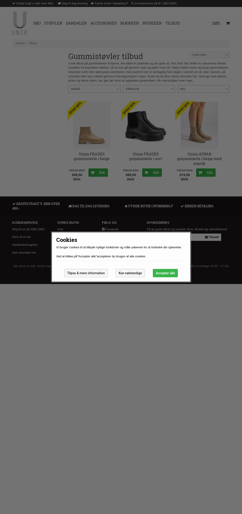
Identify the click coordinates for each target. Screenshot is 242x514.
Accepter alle (165, 273)
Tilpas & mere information (86, 273)
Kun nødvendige (130, 273)
